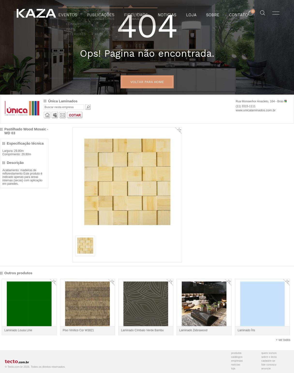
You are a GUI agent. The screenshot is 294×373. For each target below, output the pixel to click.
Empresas (237, 360)
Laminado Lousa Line (18, 330)
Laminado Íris (246, 330)
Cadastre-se (268, 360)
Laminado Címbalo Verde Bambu (142, 330)
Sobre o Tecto (269, 356)
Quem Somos (269, 353)
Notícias (235, 364)
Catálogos (236, 356)
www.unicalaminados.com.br (256, 110)
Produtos (236, 353)
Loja (233, 368)
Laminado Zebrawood (193, 330)
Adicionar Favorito (178, 130)
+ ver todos (283, 340)
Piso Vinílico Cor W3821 (78, 330)
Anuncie (266, 368)
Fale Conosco (268, 364)
